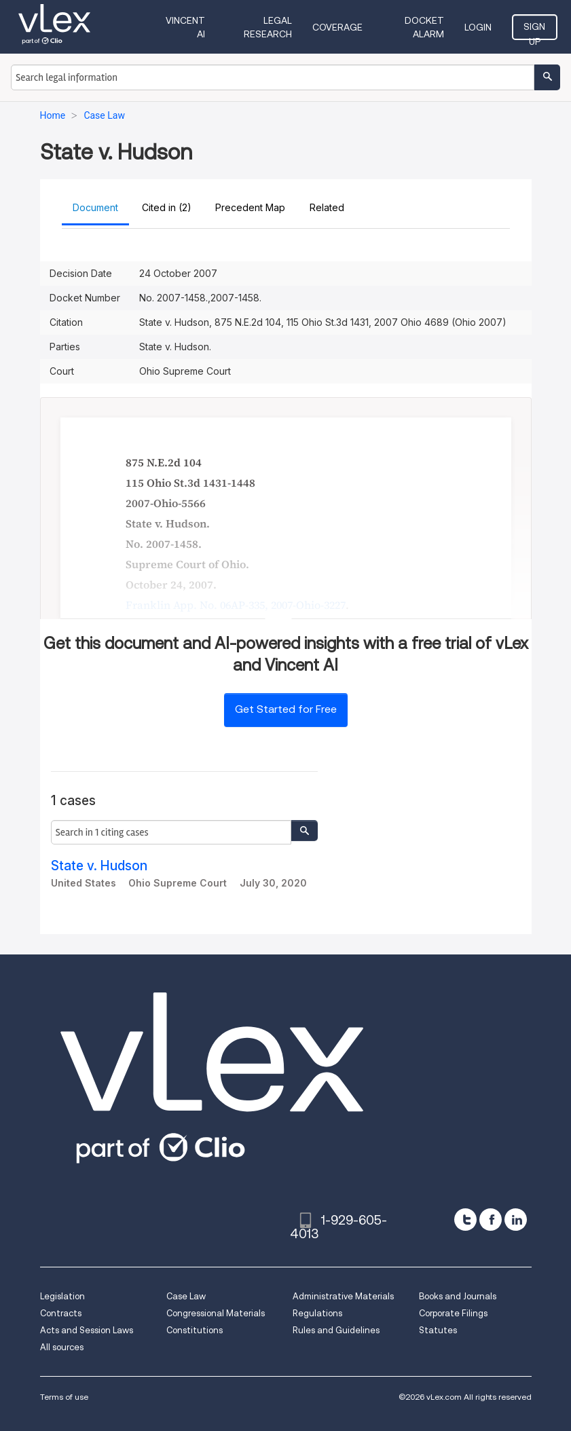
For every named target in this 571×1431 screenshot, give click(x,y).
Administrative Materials (343, 1296)
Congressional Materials (215, 1313)
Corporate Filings (453, 1313)
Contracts (60, 1313)
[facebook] (490, 1219)
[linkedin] (515, 1219)
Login (478, 27)
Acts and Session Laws (86, 1330)
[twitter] (465, 1219)
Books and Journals (457, 1296)
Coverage (337, 27)
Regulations (317, 1313)
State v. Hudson (99, 866)
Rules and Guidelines (336, 1330)
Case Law (186, 1296)
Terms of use (64, 1396)
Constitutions (194, 1330)
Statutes (438, 1330)
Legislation (62, 1296)
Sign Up (534, 30)
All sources (62, 1347)
